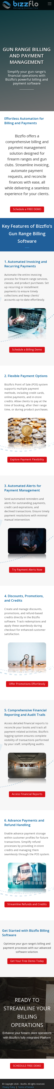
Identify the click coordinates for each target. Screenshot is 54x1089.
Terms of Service (26, 1087)
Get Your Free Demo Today (27, 961)
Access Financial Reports (27, 794)
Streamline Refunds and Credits (27, 904)
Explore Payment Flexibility (27, 459)
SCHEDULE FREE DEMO (27, 1065)
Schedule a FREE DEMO (27, 209)
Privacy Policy (8, 1087)
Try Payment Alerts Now (27, 569)
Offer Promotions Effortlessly (27, 684)
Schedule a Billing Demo (27, 349)
